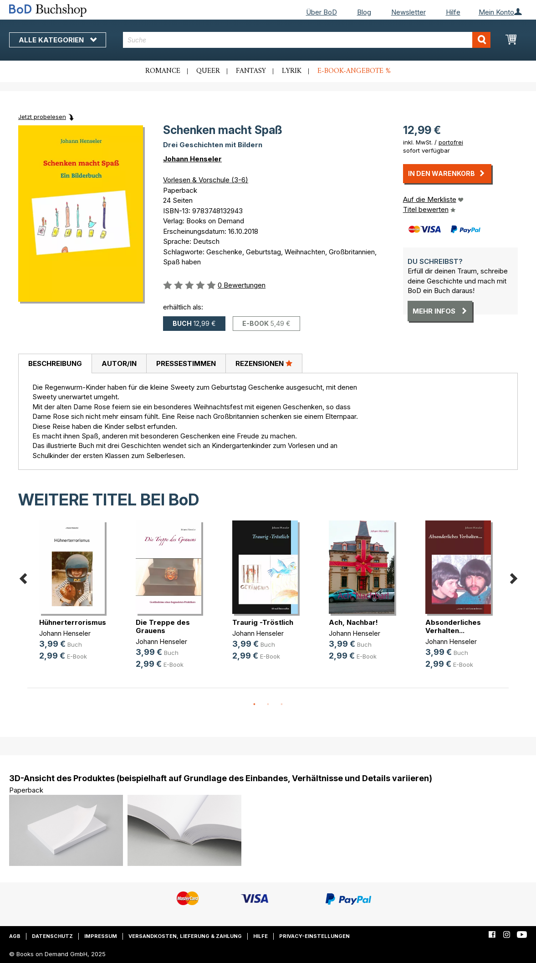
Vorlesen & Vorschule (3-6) (205, 179)
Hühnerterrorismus (72, 622)
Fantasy (251, 71)
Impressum (100, 936)
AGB (14, 936)
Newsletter (408, 12)
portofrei (451, 142)
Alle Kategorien (58, 40)
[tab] (55, 364)
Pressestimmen (186, 363)
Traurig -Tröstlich (262, 622)
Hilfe (453, 12)
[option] (75, 597)
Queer (208, 71)
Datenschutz (52, 936)
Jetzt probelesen (42, 116)
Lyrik (291, 71)
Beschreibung (55, 363)
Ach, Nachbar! (353, 622)
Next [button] (513, 576)
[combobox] (306, 40)
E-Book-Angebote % (354, 71)
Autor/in (119, 363)
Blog (364, 12)
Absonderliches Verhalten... (453, 626)
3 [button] (281, 704)
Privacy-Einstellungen (314, 936)
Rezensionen (263, 363)
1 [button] (254, 704)
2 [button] (268, 704)
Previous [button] (22, 576)
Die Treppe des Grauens (163, 626)
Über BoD (321, 12)
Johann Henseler (192, 158)
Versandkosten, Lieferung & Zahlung (185, 936)
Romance (162, 71)
